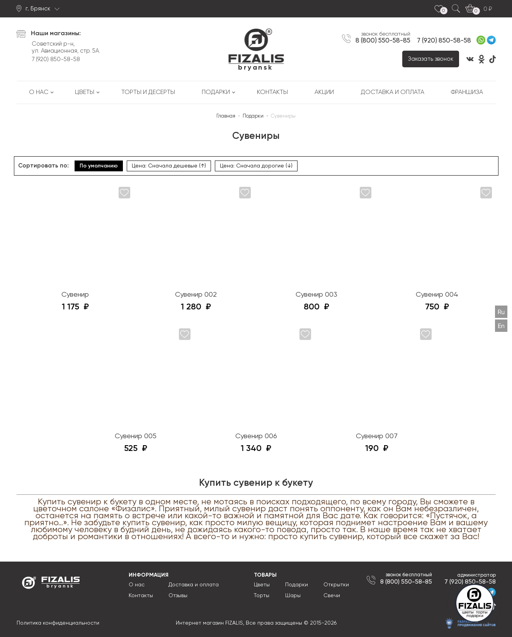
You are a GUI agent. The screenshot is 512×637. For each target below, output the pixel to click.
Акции (324, 92)
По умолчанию (99, 166)
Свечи (331, 595)
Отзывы (177, 595)
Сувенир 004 (437, 294)
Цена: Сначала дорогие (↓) (256, 166)
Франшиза (467, 92)
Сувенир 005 (135, 436)
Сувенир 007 (377, 436)
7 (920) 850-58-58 (56, 59)
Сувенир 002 (196, 294)
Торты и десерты (148, 92)
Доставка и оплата (392, 92)
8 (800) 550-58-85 (383, 40)
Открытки (336, 584)
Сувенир (75, 294)
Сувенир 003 (316, 294)
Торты (261, 595)
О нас (38, 92)
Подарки (216, 92)
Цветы (84, 92)
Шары (293, 595)
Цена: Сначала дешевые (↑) (169, 166)
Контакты (272, 92)
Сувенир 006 (256, 436)
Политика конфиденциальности (58, 623)
